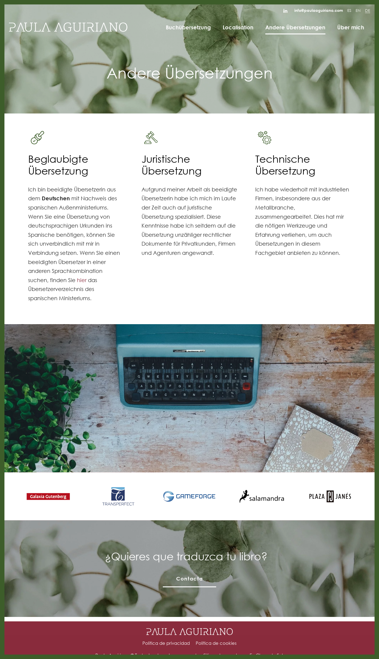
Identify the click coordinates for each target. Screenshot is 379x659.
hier (81, 280)
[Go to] (286, 10)
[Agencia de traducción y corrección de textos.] (68, 27)
